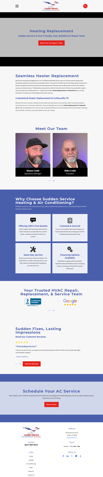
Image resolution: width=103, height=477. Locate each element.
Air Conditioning (31, 464)
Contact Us (31, 475)
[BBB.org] (80, 456)
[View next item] (53, 181)
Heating (31, 460)
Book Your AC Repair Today (51, 43)
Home (31, 456)
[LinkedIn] (68, 456)
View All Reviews (32, 364)
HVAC (31, 467)
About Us (31, 471)
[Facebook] (63, 456)
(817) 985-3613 (31, 445)
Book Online (51, 404)
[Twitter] (72, 456)
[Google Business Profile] (76, 456)
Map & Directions (72, 438)
